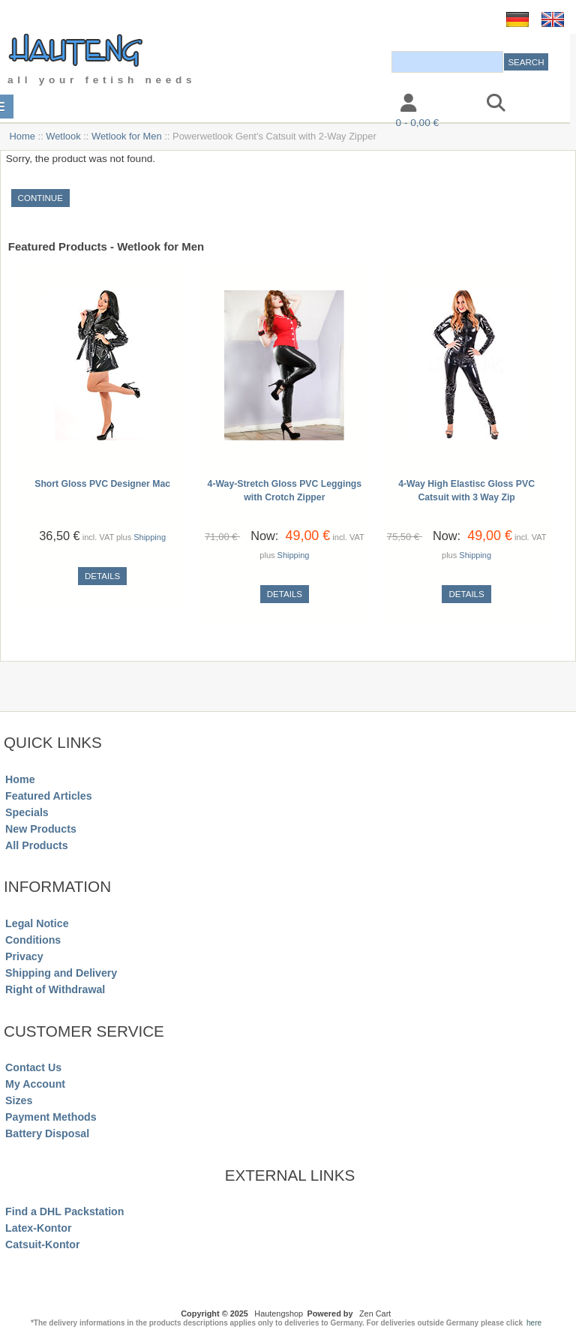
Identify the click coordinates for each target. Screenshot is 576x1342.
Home (21, 136)
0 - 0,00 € (417, 122)
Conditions (33, 940)
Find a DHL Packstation (64, 1211)
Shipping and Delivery (61, 973)
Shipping (150, 537)
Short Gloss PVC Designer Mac (102, 484)
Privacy (24, 956)
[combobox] (447, 62)
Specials (27, 812)
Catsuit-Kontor (42, 1244)
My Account (35, 1084)
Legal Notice (36, 923)
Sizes (18, 1100)
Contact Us (33, 1067)
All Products (36, 845)
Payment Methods (51, 1117)
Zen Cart (375, 1313)
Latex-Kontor (38, 1228)
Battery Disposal (47, 1133)
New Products (40, 829)
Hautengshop (278, 1313)
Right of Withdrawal (55, 989)
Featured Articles (48, 796)
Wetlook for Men (127, 136)
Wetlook (63, 136)
